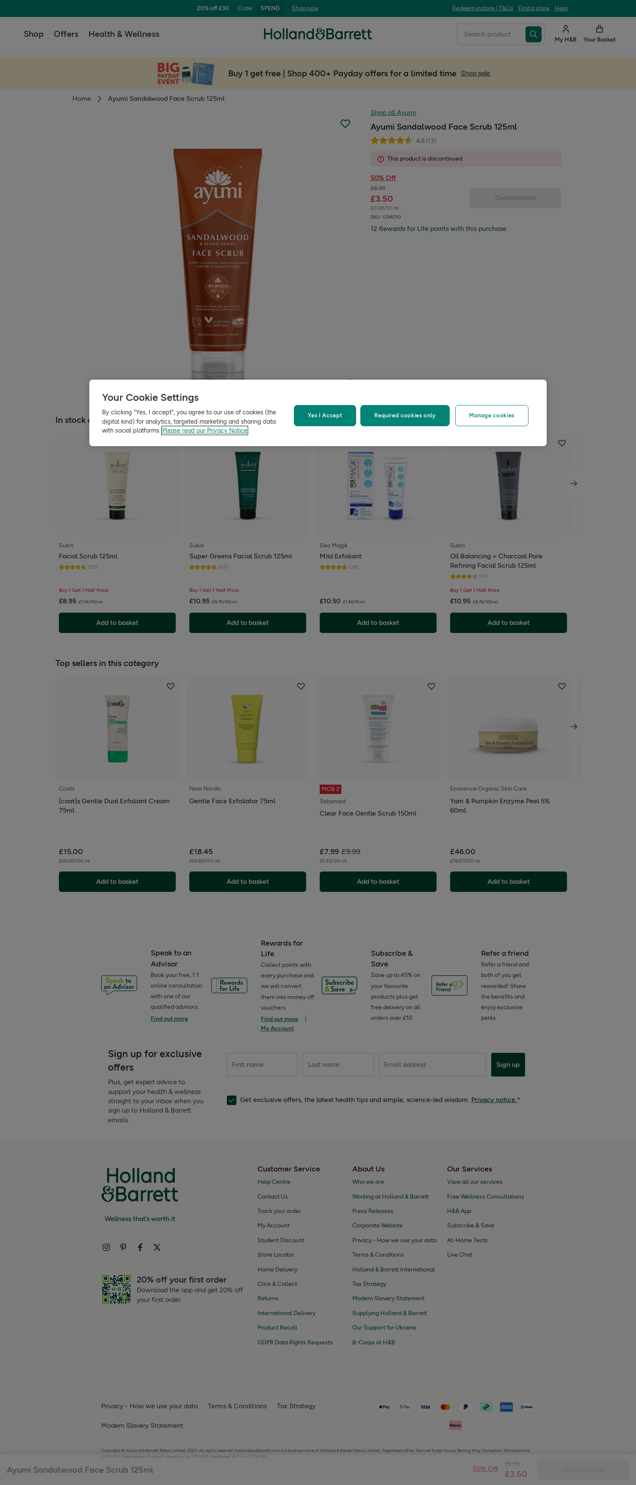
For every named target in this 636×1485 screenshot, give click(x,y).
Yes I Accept (325, 415)
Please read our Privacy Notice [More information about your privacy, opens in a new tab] (204, 430)
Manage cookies (491, 415)
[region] (318, 413)
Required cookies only (405, 415)
